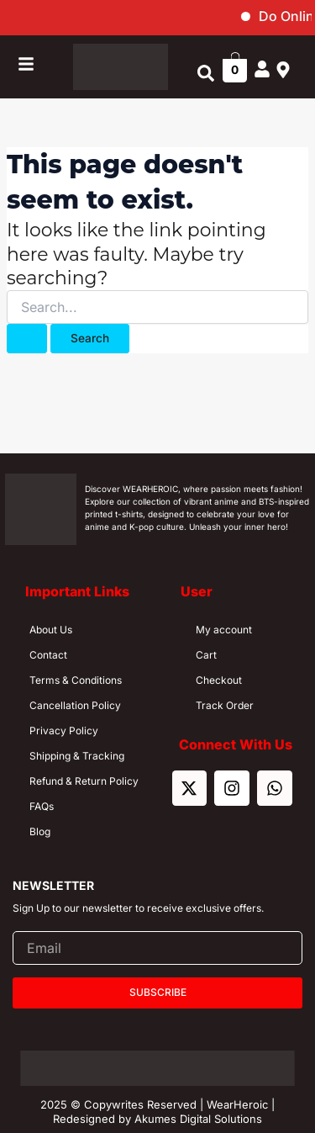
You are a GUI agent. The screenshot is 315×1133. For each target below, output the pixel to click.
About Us (50, 629)
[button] (205, 73)
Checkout (219, 680)
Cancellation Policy (75, 705)
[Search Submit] (27, 339)
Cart (206, 655)
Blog (39, 831)
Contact (48, 655)
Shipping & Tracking (76, 755)
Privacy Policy (63, 730)
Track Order (225, 705)
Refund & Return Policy (84, 781)
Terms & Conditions (75, 680)
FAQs (41, 806)
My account (224, 629)
